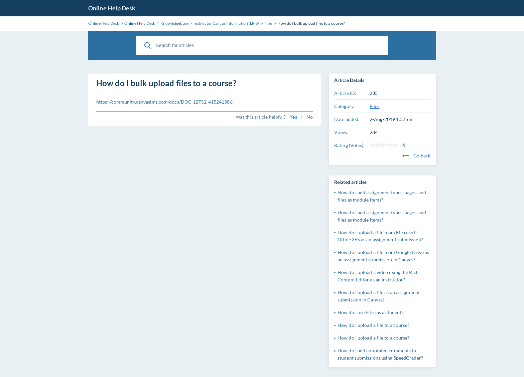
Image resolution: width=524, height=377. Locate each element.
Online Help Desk (112, 8)
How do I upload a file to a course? (374, 325)
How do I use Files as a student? (370, 312)
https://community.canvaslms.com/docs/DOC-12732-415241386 (164, 102)
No (309, 117)
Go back (416, 155)
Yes (293, 117)
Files (375, 106)
